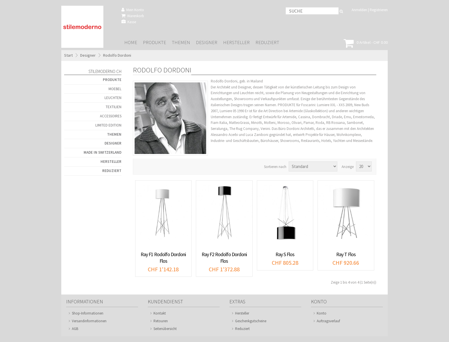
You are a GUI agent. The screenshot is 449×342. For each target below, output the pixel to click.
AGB (75, 328)
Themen (181, 42)
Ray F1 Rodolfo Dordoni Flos (163, 257)
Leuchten (113, 97)
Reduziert (267, 42)
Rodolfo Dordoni (117, 55)
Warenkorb (132, 15)
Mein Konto (132, 9)
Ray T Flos (346, 254)
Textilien (113, 106)
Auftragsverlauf (328, 321)
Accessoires (110, 116)
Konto (321, 313)
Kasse (128, 21)
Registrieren (379, 9)
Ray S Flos (284, 254)
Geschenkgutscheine (250, 321)
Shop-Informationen (87, 313)
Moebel (115, 88)
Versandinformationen (89, 321)
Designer (206, 42)
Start (68, 55)
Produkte (154, 42)
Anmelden (359, 9)
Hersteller (236, 42)
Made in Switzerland (102, 152)
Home (130, 42)
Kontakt (159, 313)
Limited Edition (108, 125)
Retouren (160, 321)
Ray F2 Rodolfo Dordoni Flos (224, 257)
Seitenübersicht (165, 328)
